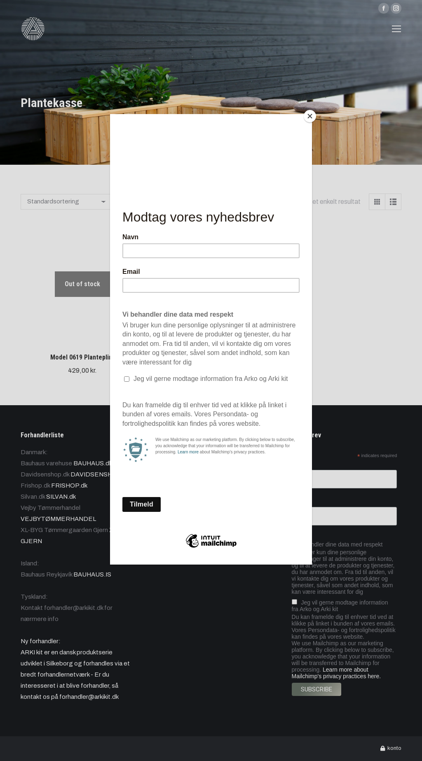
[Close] (310, 116)
